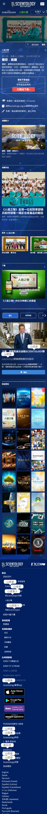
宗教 (10, 735)
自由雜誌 (7, 740)
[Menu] (4, 3)
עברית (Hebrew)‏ (9, 764)
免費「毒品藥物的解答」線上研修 (21, 110)
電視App (12, 683)
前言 (6, 631)
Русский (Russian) (10, 784)
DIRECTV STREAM (11, 664)
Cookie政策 (6, 805)
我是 (12, 608)
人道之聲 (5, 50)
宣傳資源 (7, 650)
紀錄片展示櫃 (9, 613)
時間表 (6, 622)
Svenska (5, 787)
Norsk (4, 779)
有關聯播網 (7, 627)
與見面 (13, 594)
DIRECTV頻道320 (11, 659)
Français (5, 793)
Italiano (5, 770)
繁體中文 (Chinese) (10, 790)
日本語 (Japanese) (10, 773)
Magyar (5, 767)
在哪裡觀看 (7, 655)
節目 (4, 571)
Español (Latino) (9, 758)
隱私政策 (5, 808)
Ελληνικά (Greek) (9, 755)
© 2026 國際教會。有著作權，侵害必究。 (20, 799)
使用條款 (5, 802)
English (5, 746)
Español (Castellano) (11, 761)
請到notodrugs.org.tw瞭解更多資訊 (22, 105)
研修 (10, 711)
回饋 (6, 645)
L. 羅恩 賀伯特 (9, 715)
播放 (23, 372)
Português (7, 781)
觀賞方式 (7, 636)
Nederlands (7, 776)
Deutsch (6, 752)
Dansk (4, 749)
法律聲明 (5, 811)
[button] (45, 315)
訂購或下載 (23, 89)
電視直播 (6, 618)
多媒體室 (7, 640)
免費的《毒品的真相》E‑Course (21, 100)
